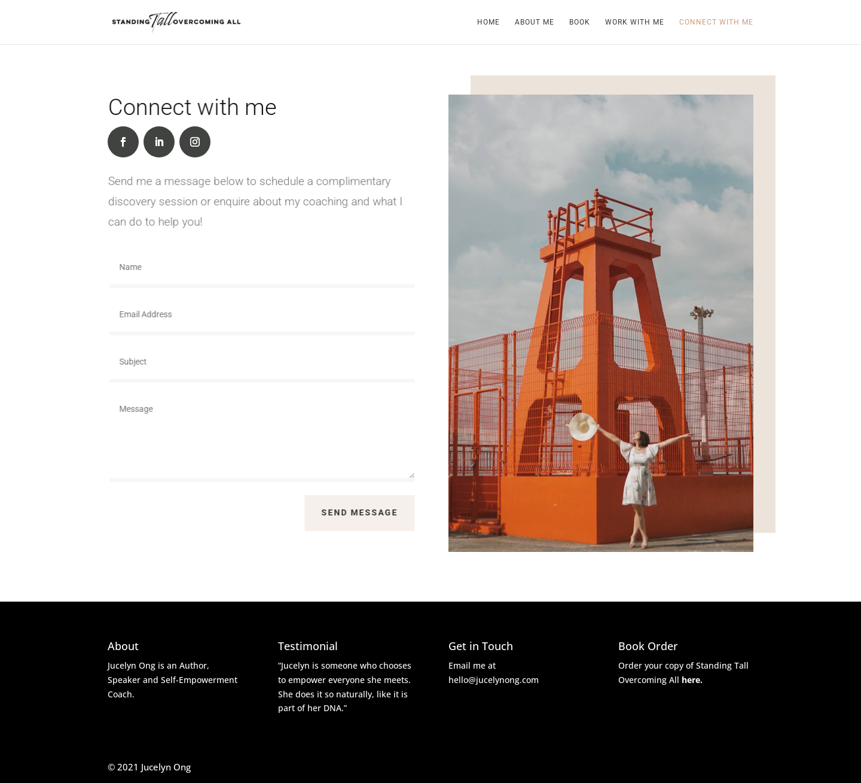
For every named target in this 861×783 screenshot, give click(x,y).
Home (488, 22)
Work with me (634, 22)
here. (692, 679)
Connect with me (716, 22)
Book (579, 22)
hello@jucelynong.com (493, 679)
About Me (534, 22)
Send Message (364, 512)
